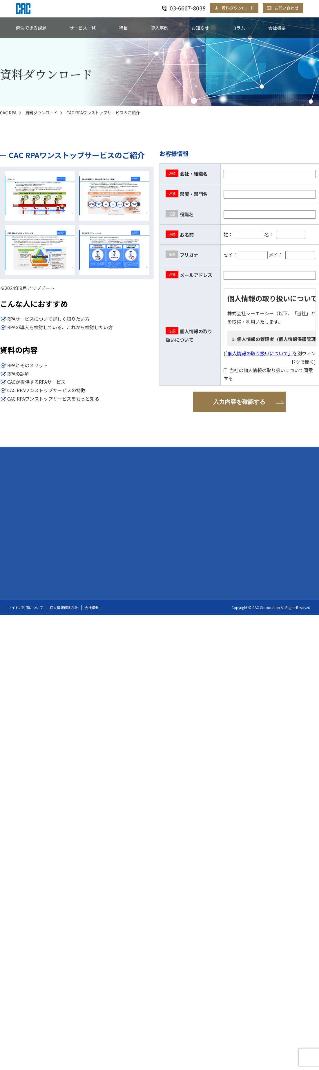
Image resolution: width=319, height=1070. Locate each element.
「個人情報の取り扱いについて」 (259, 353)
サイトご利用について (25, 606)
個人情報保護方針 (64, 606)
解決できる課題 (31, 28)
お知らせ (200, 28)
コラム (238, 28)
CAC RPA (8, 113)
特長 (123, 28)
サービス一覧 (83, 28)
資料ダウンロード (238, 8)
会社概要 (277, 28)
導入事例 (159, 28)
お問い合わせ (286, 8)
